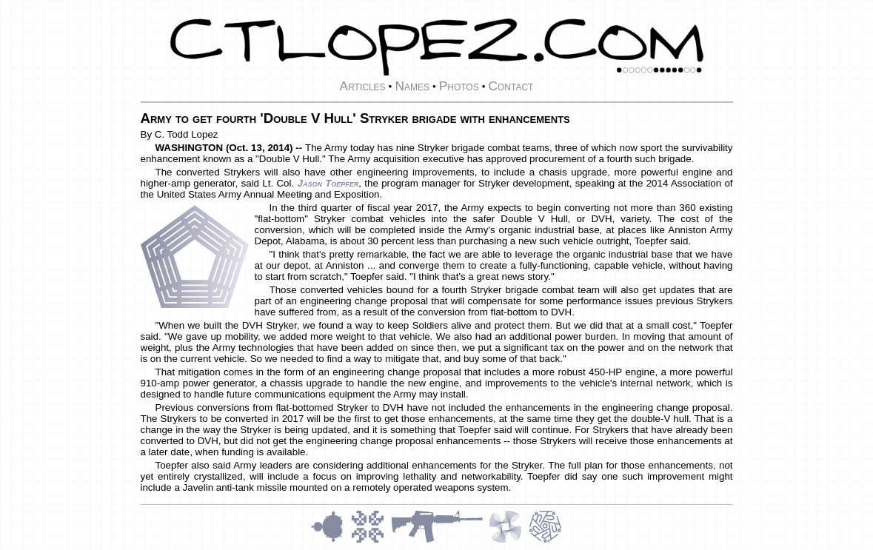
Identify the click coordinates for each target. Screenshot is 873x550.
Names (412, 85)
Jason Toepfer (327, 183)
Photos (459, 85)
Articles (363, 85)
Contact (510, 85)
